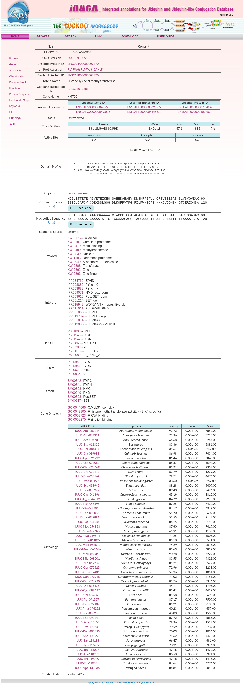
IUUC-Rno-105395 (87, 631)
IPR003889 (75, 284)
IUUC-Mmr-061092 (87, 540)
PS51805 (74, 331)
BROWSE (43, 36)
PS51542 (74, 339)
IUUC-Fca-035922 (87, 490)
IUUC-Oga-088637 (87, 590)
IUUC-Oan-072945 (87, 577)
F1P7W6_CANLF (92, 69)
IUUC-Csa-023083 (87, 463)
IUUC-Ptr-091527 (87, 599)
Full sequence (81, 208)
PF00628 (74, 370)
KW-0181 (74, 242)
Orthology (15, 118)
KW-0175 (74, 238)
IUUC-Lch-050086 (87, 513)
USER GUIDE (165, 36)
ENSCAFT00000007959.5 (144, 107)
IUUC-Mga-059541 (87, 536)
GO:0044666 (77, 407)
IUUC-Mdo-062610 (87, 545)
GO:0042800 (77, 411)
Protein (13, 58)
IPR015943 (75, 304)
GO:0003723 (77, 415)
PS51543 (74, 335)
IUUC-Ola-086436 (87, 586)
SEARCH (71, 36)
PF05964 (74, 366)
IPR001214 (75, 300)
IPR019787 (75, 316)
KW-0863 (74, 273)
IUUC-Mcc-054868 (87, 526)
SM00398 (74, 388)
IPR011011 (75, 308)
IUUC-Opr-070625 (87, 567)
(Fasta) (51, 206)
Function (14, 88)
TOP (15, 124)
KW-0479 (74, 246)
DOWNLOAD (130, 36)
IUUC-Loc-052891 (87, 517)
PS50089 (74, 355)
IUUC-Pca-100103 (87, 622)
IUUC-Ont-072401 (87, 572)
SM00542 (74, 380)
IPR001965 (75, 312)
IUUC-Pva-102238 (87, 627)
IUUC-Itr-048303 (87, 508)
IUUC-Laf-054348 (87, 522)
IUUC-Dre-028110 (87, 472)
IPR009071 (75, 292)
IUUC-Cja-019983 (87, 453)
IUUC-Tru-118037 (87, 650)
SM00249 (74, 392)
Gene (12, 64)
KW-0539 (74, 254)
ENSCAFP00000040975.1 (195, 112)
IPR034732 (75, 280)
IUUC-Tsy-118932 (87, 654)
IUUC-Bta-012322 (87, 444)
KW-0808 (74, 265)
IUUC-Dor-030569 (87, 476)
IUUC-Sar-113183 (87, 640)
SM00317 (74, 400)
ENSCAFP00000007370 (83, 75)
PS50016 (74, 351)
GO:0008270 (77, 419)
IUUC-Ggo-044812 (87, 499)
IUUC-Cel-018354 (87, 449)
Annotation (15, 70)
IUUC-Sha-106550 (87, 636)
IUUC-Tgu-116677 (87, 645)
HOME (15, 36)
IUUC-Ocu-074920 (87, 581)
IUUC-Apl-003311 (87, 435)
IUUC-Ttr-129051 (87, 663)
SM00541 (74, 384)
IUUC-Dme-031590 (87, 481)
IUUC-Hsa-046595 (87, 504)
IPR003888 (75, 288)
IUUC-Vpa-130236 (87, 668)
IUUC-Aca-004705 (87, 440)
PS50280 (74, 347)
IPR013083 (75, 324)
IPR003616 (75, 296)
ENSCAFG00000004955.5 (93, 107)
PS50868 (74, 343)
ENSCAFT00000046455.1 (144, 112)
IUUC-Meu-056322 (87, 531)
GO (11, 112)
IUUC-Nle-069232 (87, 563)
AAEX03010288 (78, 89)
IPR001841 (75, 320)
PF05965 (74, 362)
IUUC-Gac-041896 (87, 494)
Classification (17, 76)
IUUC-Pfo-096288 (87, 613)
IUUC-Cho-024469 (87, 467)
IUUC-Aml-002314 (87, 431)
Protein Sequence (20, 94)
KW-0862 (74, 269)
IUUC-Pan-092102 (87, 604)
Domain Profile (18, 82)
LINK (98, 36)
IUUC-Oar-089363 (87, 595)
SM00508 (74, 396)
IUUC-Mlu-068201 (87, 558)
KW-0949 (74, 261)
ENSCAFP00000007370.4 (84, 64)
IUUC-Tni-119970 (87, 659)
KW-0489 (74, 250)
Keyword (14, 106)
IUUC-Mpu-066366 (87, 554)
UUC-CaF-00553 (78, 58)
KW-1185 (74, 258)
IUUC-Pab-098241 (87, 618)
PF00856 (74, 374)
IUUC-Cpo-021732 (87, 458)
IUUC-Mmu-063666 (87, 549)
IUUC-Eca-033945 (87, 485)
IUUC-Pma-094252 (87, 608)
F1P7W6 (73, 69)
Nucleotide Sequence (22, 100)
